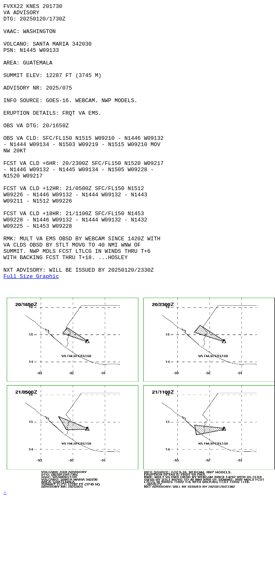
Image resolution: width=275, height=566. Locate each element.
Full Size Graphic (31, 331)
